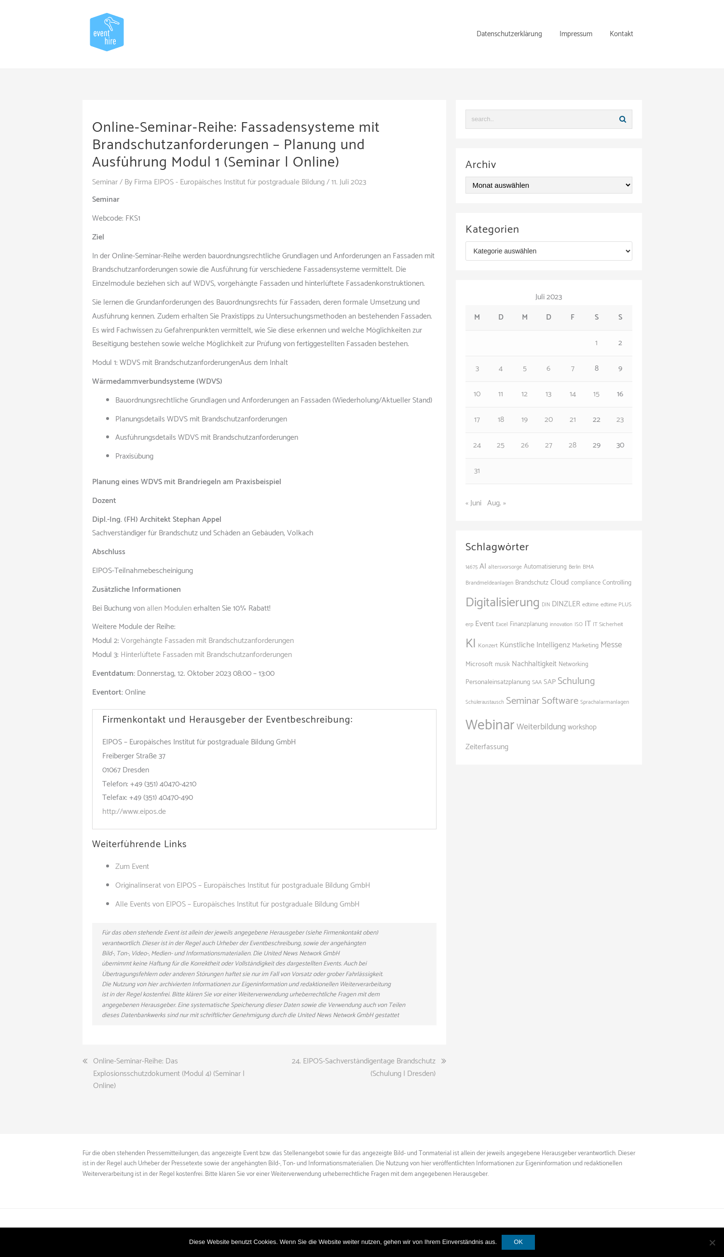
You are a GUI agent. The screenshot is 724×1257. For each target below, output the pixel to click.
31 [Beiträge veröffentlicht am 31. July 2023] (477, 470)
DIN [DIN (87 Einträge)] (546, 605)
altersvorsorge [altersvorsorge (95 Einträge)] (505, 567)
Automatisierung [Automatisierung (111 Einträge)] (545, 567)
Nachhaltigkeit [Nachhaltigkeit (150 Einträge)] (534, 664)
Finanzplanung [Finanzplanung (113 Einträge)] (529, 624)
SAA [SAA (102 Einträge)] (537, 682)
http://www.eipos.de (134, 811)
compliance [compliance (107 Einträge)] (586, 583)
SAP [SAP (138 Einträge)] (550, 682)
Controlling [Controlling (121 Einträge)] (616, 582)
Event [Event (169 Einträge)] (484, 623)
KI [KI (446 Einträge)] (470, 644)
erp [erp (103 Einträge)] (469, 624)
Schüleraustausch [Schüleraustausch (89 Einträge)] (484, 702)
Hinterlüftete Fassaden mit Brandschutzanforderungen (206, 654)
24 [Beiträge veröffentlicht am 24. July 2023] (477, 445)
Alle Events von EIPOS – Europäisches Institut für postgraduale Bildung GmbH (237, 904)
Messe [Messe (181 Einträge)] (611, 645)
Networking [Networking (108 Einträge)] (573, 664)
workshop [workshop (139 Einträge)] (582, 727)
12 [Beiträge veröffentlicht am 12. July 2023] (524, 394)
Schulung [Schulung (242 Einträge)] (576, 681)
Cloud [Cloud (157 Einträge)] (559, 582)
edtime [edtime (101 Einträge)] (590, 605)
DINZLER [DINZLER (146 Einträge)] (566, 604)
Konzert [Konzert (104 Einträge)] (488, 646)
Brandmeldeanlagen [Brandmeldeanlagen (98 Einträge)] (489, 582)
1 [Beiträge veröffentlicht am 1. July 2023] (596, 342)
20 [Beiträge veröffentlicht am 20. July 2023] (549, 419)
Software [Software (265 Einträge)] (560, 701)
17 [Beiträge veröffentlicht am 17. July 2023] (477, 419)
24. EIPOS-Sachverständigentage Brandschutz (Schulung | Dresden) (364, 1067)
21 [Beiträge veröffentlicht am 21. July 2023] (573, 419)
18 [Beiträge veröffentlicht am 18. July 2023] (501, 419)
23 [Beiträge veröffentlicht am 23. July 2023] (620, 419)
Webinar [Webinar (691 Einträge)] (490, 725)
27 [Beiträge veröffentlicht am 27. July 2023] (548, 445)
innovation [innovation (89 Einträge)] (561, 624)
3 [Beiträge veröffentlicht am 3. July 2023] (477, 368)
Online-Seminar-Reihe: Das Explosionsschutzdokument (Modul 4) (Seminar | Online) (169, 1073)
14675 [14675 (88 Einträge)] (471, 567)
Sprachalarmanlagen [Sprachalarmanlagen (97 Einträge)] (604, 702)
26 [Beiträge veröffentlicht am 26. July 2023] (525, 445)
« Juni (473, 503)
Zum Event (132, 866)
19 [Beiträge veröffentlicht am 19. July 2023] (524, 419)
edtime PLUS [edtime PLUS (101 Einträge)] (616, 605)
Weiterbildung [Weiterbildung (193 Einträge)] (541, 727)
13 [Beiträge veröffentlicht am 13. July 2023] (548, 394)
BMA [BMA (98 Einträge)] (588, 567)
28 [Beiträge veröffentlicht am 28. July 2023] (572, 445)
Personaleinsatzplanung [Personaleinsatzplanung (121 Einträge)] (497, 682)
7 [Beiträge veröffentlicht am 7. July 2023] (572, 368)
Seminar (105, 182)
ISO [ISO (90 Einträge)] (578, 624)
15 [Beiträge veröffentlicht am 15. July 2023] (596, 394)
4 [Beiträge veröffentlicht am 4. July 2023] (501, 368)
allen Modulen (169, 608)
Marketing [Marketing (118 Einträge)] (585, 645)
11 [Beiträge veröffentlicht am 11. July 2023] (500, 394)
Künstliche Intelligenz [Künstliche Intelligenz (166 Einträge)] (535, 645)
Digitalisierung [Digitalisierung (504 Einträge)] (502, 602)
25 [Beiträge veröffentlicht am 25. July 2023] (501, 445)
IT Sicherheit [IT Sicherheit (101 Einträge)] (608, 624)
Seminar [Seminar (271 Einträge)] (523, 701)
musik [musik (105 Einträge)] (502, 664)
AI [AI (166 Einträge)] (482, 566)
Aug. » (496, 503)
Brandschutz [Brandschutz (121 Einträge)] (531, 582)
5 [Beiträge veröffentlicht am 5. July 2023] (525, 368)
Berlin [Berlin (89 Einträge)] (575, 567)
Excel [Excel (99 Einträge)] (502, 624)
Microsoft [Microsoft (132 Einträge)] (479, 664)
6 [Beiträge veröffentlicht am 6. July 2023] (548, 368)
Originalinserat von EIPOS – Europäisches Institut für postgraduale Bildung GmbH (242, 885)
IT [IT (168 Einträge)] (588, 623)
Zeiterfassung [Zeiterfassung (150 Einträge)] (486, 747)
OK (518, 1241)
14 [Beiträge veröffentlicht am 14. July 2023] (573, 394)
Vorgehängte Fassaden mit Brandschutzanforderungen (207, 640)
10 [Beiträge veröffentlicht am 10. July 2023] (477, 394)
